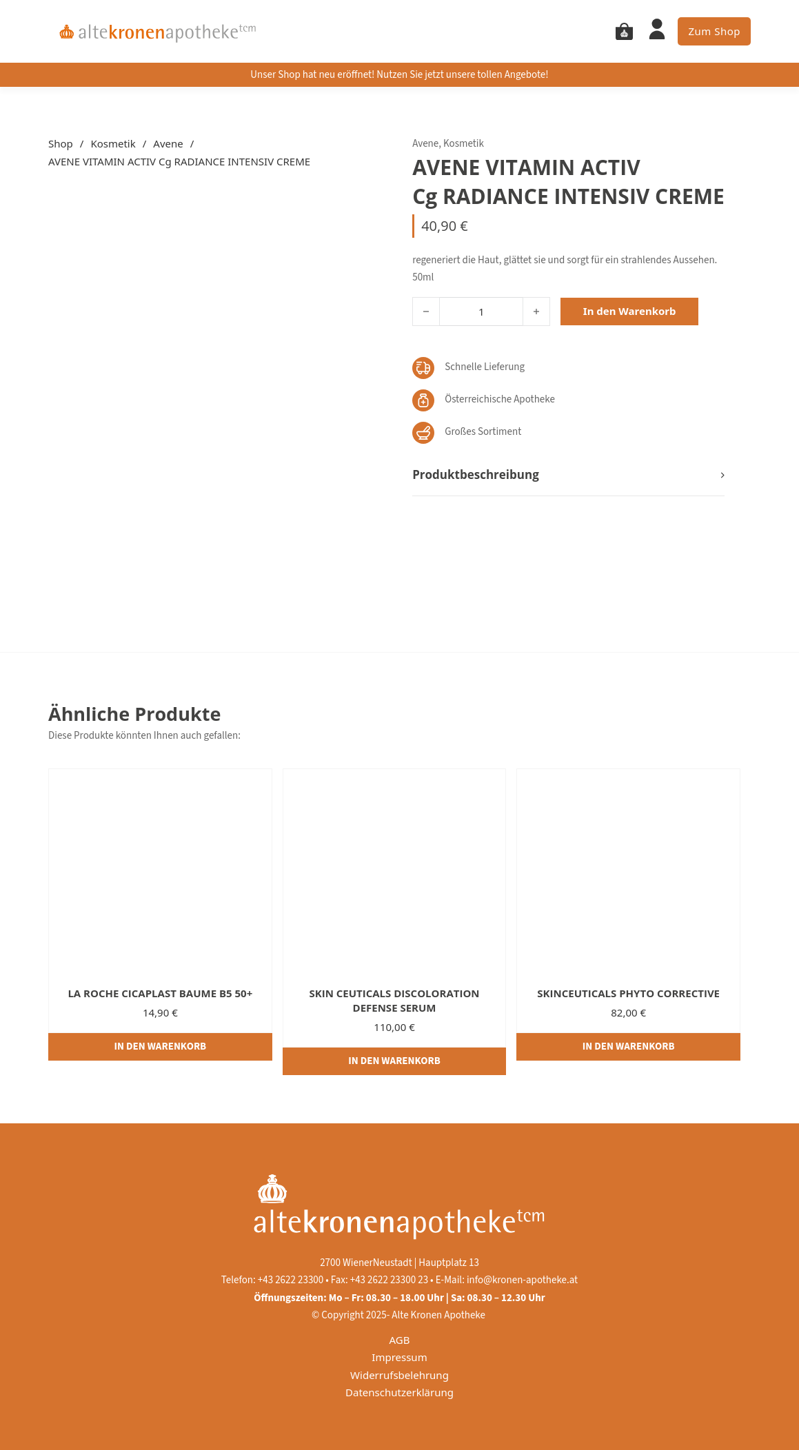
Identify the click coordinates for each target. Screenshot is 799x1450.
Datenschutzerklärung (399, 1392)
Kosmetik (112, 143)
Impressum (399, 1357)
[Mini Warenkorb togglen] (624, 31)
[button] (568, 475)
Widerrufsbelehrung (399, 1375)
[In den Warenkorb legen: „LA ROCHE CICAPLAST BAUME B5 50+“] (160, 1047)
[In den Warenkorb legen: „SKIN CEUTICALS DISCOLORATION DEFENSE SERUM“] (395, 1061)
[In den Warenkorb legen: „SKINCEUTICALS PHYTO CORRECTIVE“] (628, 1047)
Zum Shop (714, 31)
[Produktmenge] (481, 311)
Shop (60, 143)
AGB (400, 1340)
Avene (168, 143)
